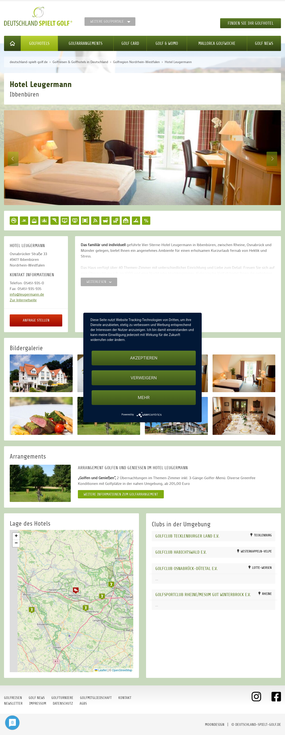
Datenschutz (63, 703)
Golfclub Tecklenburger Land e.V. (187, 535)
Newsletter (13, 703)
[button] (76, 590)
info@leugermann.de (27, 294)
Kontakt (124, 698)
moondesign (214, 724)
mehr (144, 397)
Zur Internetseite (23, 299)
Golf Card (130, 43)
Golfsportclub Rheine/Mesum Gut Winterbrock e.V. (203, 594)
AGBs (83, 703)
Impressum (37, 703)
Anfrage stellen (36, 320)
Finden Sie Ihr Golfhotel (250, 23)
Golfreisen (13, 698)
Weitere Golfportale (107, 21)
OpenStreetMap (122, 670)
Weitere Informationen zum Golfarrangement (121, 494)
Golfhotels (39, 43)
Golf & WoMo (167, 43)
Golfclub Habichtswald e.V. (180, 552)
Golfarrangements (85, 43)
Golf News (264, 43)
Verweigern (144, 377)
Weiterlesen (98, 282)
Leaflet (101, 670)
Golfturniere (62, 698)
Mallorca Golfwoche (217, 43)
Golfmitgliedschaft (96, 698)
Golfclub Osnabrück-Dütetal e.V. (186, 568)
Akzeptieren (143, 357)
